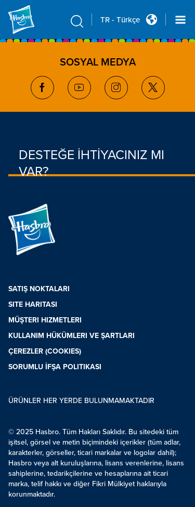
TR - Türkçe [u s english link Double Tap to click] (120, 20)
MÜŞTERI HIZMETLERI (45, 320)
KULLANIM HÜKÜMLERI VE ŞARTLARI (71, 335)
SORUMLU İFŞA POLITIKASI (54, 366)
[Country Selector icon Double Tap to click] (151, 19)
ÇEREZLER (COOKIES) (44, 351)
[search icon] (77, 21)
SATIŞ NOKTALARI (39, 288)
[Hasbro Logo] (33, 19)
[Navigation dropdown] (180, 20)
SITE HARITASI (32, 304)
